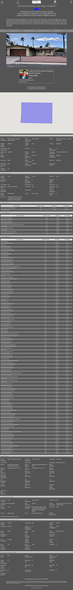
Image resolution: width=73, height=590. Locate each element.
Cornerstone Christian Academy (7, 291)
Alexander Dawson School (6, 440)
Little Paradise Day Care (5, 342)
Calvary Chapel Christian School (7, 435)
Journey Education (4, 255)
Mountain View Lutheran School (7, 421)
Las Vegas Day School (5, 307)
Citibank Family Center (5, 282)
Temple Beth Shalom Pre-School (7, 426)
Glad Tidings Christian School (7, 277)
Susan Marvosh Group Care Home (7, 314)
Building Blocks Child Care (6, 341)
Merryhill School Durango (6, 385)
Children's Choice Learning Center (8, 415)
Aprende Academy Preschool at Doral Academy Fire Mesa (12, 224)
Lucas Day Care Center (5, 317)
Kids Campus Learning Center (7, 422)
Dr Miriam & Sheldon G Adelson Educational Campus (11, 373)
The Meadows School (5, 294)
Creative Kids (3, 245)
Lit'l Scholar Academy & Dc (6, 248)
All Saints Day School (5, 358)
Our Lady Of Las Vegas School (7, 405)
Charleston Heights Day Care (7, 289)
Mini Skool (3, 275)
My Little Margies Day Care (6, 403)
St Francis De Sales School (6, 305)
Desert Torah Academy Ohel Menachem (9, 346)
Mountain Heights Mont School (7, 437)
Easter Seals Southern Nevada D (7, 262)
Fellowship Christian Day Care (7, 362)
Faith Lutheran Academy (6, 412)
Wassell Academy (4, 330)
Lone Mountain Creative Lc (6, 449)
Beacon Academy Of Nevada (6, 222)
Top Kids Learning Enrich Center (7, 397)
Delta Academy (4, 230)
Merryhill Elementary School (6, 383)
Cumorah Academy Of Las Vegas (7, 271)
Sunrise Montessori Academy (6, 293)
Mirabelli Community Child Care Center (9, 268)
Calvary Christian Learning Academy (8, 344)
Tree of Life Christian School (6, 309)
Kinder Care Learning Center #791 (7, 319)
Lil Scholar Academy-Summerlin (7, 326)
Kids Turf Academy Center (6, 323)
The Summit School (5, 298)
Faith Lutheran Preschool (6, 374)
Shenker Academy (4, 332)
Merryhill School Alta (5, 353)
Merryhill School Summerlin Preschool (8, 410)
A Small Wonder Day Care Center (7, 303)
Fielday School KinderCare (6, 371)
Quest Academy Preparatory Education (8, 231)
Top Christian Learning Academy (7, 390)
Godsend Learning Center (6, 453)
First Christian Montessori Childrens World (9, 445)
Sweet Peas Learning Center (6, 285)
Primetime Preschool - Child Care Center (9, 335)
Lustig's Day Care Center (6, 312)
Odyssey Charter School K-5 (6, 217)
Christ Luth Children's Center (7, 257)
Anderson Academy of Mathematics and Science (10, 419)
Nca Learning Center (5, 325)
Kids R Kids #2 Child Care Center (7, 394)
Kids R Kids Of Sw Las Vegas (6, 396)
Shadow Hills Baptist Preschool (7, 264)
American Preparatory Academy (7, 233)
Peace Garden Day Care (5, 401)
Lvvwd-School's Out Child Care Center (8, 364)
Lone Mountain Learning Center (7, 451)
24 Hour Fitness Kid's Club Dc (6, 243)
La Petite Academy (4, 252)
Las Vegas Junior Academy (6, 269)
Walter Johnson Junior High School (8, 207)
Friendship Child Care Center (6, 442)
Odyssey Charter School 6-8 (6, 221)
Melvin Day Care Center (5, 280)
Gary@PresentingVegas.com (26, 80)
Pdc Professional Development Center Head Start (11, 431)
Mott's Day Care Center (5, 337)
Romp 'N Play (3, 349)
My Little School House (5, 296)
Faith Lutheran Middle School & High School (9, 360)
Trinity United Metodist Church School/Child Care (11, 266)
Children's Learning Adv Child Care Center (9, 376)
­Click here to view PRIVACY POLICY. (14, 583)
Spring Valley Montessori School (7, 259)
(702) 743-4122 (23, 82)
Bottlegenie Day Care (5, 399)
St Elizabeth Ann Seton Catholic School (9, 278)
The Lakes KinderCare (5, 273)
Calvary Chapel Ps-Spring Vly (6, 433)
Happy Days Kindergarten (6, 369)
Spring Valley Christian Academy (7, 339)
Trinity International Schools (7, 355)
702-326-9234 (35, 139)
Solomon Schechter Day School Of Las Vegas (10, 424)
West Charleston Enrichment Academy (8, 389)
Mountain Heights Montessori (7, 351)
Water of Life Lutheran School (7, 447)
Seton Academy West (5, 428)
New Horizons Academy (5, 246)
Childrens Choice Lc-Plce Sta (6, 438)
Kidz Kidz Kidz (4, 381)
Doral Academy (4, 226)
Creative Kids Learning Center (7, 310)
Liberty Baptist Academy (6, 287)
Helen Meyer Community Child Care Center (9, 333)
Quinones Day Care (4, 241)
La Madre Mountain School (6, 253)
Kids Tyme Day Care (5, 429)
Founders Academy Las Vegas (6, 228)
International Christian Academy (7, 250)
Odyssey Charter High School (7, 219)
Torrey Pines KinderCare (6, 321)
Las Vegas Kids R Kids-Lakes (6, 261)
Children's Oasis (4, 378)
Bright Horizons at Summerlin (7, 365)
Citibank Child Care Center (6, 284)
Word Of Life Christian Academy (7, 367)
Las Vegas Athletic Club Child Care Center (9, 380)
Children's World (4, 328)
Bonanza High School (5, 209)
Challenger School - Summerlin (7, 444)
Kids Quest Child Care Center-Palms (8, 413)
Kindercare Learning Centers (6, 392)
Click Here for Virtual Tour (36, 88)
